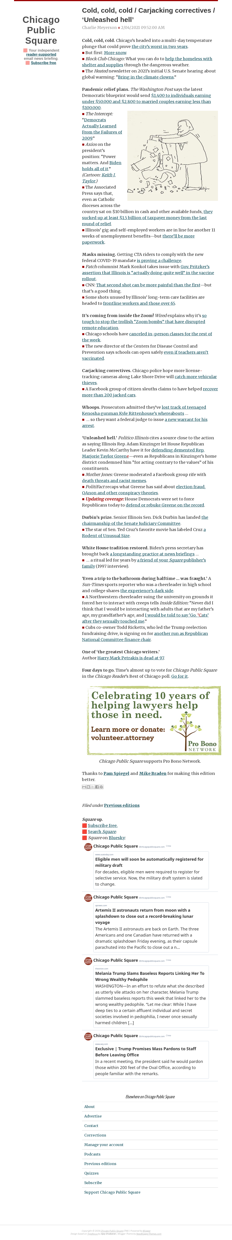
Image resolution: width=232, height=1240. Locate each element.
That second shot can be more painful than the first (148, 285)
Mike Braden (153, 773)
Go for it (179, 676)
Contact (91, 1125)
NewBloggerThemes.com (148, 1234)
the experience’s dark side (146, 590)
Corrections (95, 1135)
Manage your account (103, 1144)
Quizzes (91, 1173)
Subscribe (93, 1182)
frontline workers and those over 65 (139, 303)
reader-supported (41, 54)
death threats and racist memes (114, 480)
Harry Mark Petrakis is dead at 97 (130, 658)
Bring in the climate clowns (146, 77)
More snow (115, 52)
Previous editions (122, 805)
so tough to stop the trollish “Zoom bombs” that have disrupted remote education (144, 321)
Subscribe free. (103, 825)
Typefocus (92, 1234)
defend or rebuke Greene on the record (165, 505)
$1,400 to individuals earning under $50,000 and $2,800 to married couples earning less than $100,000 (146, 101)
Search (102, 831)
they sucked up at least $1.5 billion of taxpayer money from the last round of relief (147, 217)
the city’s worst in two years (160, 46)
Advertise (93, 1116)
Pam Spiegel (116, 773)
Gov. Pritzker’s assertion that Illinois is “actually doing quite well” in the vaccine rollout (148, 272)
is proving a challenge (159, 260)
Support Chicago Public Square (112, 1192)
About (89, 1106)
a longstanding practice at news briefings (152, 554)
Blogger (146, 1231)
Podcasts (92, 1154)
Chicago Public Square (41, 30)
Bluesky (117, 837)
